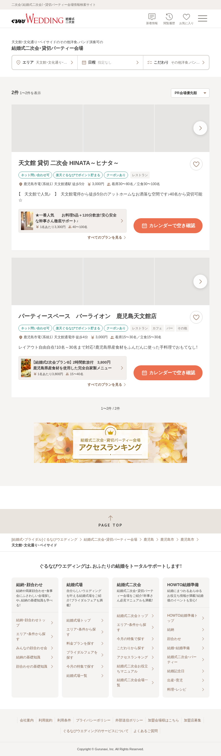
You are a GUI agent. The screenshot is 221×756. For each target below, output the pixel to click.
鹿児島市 (167, 539)
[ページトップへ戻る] (110, 521)
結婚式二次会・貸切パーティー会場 (110, 539)
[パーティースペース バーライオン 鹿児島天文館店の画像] (110, 281)
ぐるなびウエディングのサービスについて (96, 731)
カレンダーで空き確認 (168, 225)
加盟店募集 (192, 720)
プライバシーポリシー (93, 720)
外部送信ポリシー (129, 720)
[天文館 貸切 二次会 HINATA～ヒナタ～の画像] (110, 128)
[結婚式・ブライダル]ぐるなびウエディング (44, 539)
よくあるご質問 (146, 731)
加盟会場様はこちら (163, 720)
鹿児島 (149, 539)
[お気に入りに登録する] (196, 164)
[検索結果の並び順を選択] (190, 93)
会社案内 (27, 720)
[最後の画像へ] (200, 128)
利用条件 (64, 720)
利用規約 (45, 720)
